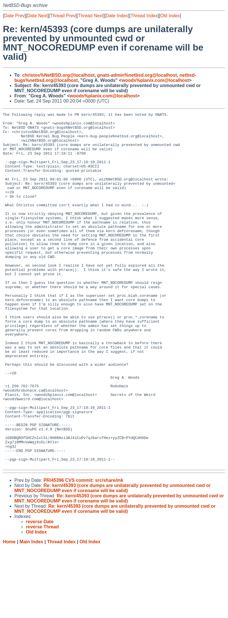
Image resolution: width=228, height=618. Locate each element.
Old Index (170, 15)
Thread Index (144, 15)
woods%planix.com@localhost (155, 80)
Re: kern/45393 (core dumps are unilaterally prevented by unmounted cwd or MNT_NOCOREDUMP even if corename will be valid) (112, 559)
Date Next (37, 15)
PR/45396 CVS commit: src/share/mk (83, 550)
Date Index (117, 15)
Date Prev (14, 15)
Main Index (31, 612)
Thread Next (90, 15)
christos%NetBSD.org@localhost (58, 75)
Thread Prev (63, 15)
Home (9, 612)
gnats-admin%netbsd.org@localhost (137, 75)
